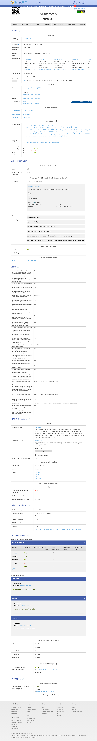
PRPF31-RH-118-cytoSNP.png (45, 691)
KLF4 (37, 474)
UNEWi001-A (42, 59)
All (14, 711)
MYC (37, 476)
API (58, 713)
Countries (14, 724)
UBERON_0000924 (25, 625)
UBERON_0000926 (25, 605)
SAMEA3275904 (28, 110)
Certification (45, 709)
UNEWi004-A (27, 59)
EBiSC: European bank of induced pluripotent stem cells (42, 142)
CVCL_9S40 (26, 114)
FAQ (43, 707)
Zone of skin (38, 441)
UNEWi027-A (76, 59)
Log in (74, 707)
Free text (30, 206)
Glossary (44, 713)
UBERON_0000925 (25, 586)
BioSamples (16, 110)
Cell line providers (16, 720)
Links (28, 711)
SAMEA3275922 (32, 261)
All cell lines (14, 709)
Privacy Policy (66, 6)
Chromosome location (34, 204)
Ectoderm (15, 618)
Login (84, 2)
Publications (15, 728)
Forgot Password (77, 711)
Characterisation (70, 25)
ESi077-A (90, 59)
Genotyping (81, 25)
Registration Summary (79, 8)
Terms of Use (30, 720)
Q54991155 (26, 117)
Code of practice (31, 709)
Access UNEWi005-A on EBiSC (81, 102)
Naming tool (60, 711)
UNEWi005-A (27, 39)
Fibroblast (38, 427)
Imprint (29, 722)
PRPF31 (30, 202)
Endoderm (15, 579)
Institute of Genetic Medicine (31, 95)
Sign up (74, 709)
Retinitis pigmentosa (29, 69)
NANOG (14, 553)
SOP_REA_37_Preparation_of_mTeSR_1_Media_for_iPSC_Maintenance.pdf (59, 529)
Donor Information (26, 25)
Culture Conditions (58, 25)
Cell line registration (47, 711)
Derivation (47, 25)
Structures (60, 709)
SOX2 (38, 472)
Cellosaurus (16, 114)
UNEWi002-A (58, 59)
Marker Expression (18, 542)
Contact (59, 715)
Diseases (14, 726)
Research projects (16, 722)
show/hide (14, 81)
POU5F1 (38, 478)
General (15, 25)
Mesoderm (15, 598)
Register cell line (16, 707)
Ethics (37, 25)
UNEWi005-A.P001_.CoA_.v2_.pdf (46, 669)
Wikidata (15, 117)
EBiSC (25, 101)
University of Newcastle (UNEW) (32, 88)
